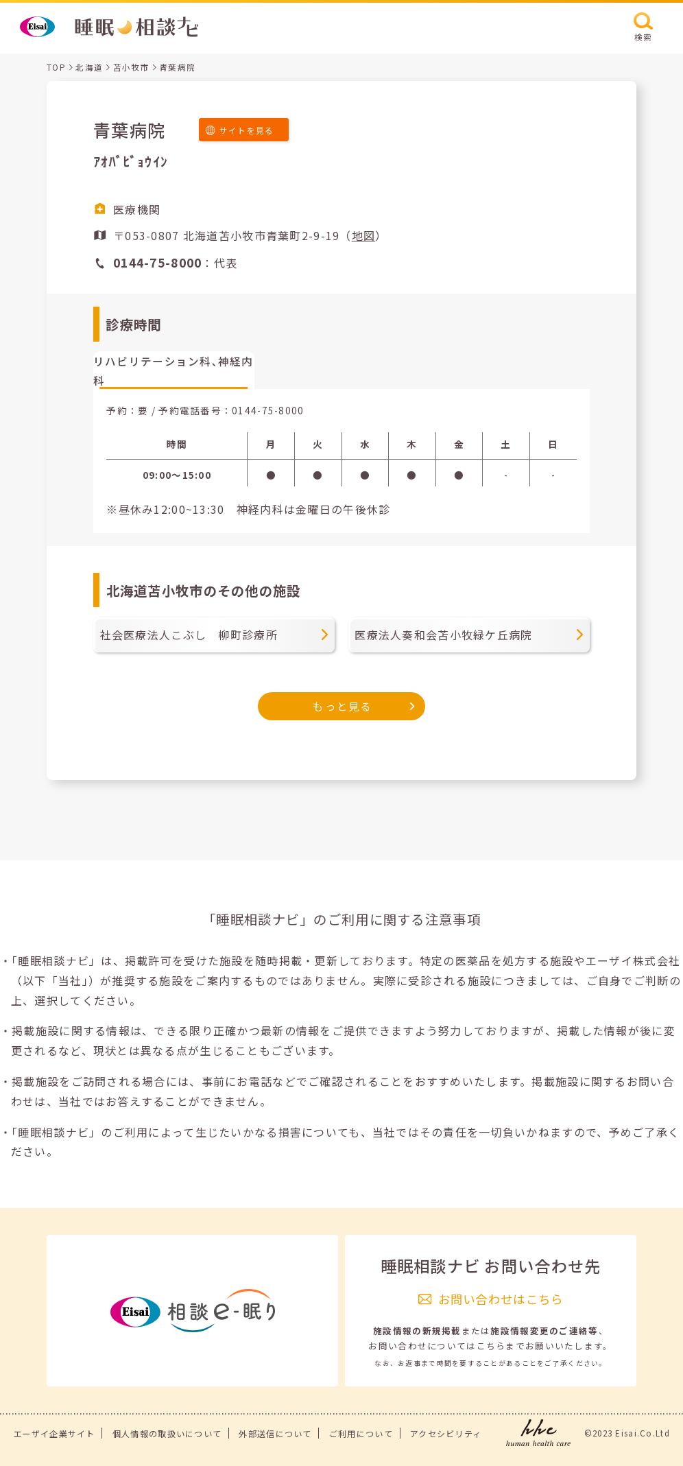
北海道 (89, 67)
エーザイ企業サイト (54, 1433)
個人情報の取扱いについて (166, 1433)
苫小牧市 (131, 67)
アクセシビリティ (445, 1433)
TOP (56, 67)
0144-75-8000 (268, 410)
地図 (364, 235)
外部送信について (275, 1433)
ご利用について (361, 1433)
